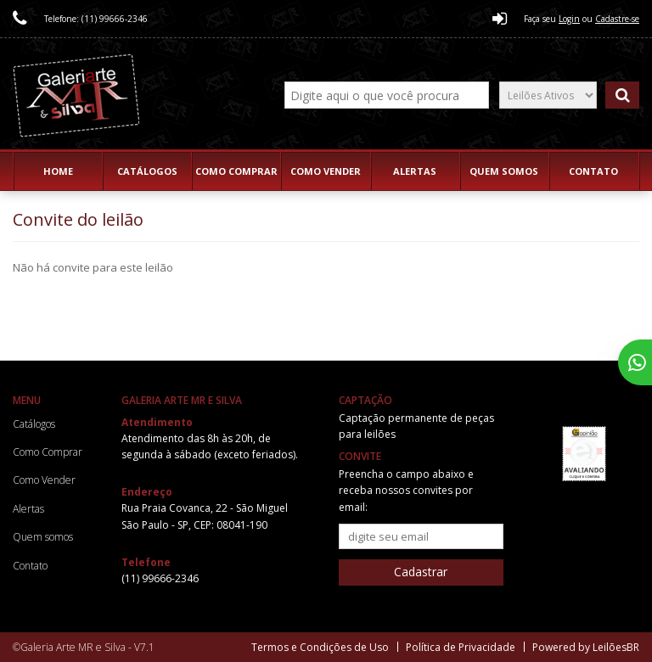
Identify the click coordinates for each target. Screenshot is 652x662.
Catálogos (147, 171)
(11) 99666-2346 (160, 578)
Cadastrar (420, 572)
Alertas (414, 171)
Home (58, 171)
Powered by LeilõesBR (585, 647)
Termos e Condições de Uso (320, 647)
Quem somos (503, 171)
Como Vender (325, 171)
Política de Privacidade (460, 647)
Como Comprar (236, 171)
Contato (593, 171)
